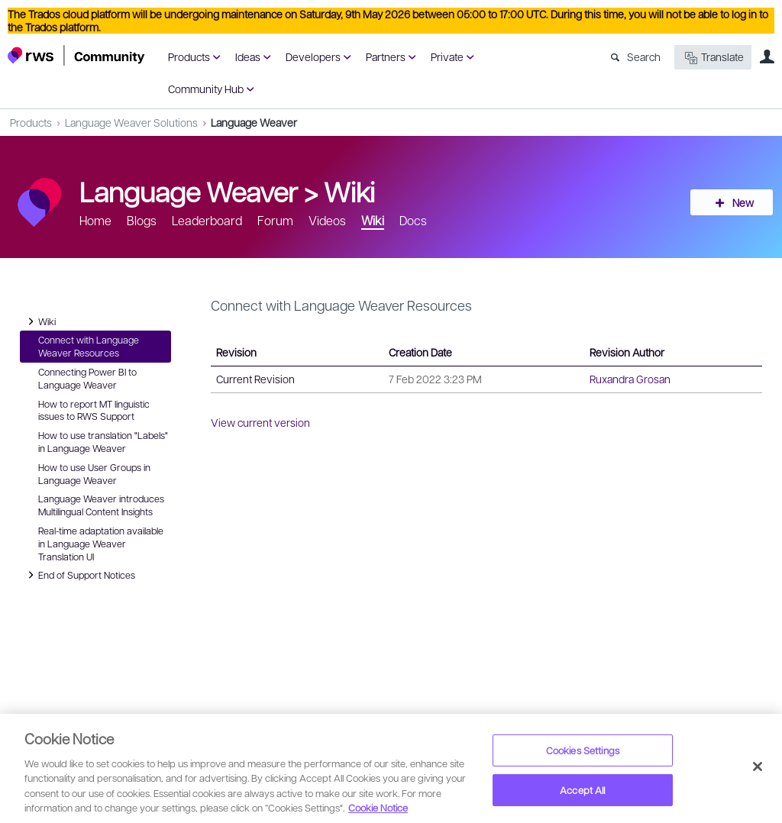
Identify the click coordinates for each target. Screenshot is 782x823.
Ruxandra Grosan (630, 379)
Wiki (349, 190)
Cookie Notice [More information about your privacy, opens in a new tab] (378, 807)
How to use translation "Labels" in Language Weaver (103, 441)
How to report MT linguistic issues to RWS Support (94, 410)
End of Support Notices (79, 575)
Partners (386, 56)
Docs (413, 220)
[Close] (757, 766)
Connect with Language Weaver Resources (88, 346)
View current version (260, 422)
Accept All (582, 789)
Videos (327, 220)
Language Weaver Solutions (131, 122)
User (766, 56)
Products (189, 56)
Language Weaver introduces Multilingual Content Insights (101, 505)
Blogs (142, 220)
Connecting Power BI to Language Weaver (87, 378)
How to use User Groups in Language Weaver (94, 473)
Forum (275, 220)
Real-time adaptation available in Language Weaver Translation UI (100, 543)
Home (95, 220)
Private (447, 56)
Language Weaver (254, 122)
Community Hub (206, 88)
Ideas (247, 56)
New (740, 202)
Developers (313, 56)
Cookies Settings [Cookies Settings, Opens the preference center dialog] (582, 750)
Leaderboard (207, 220)
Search (644, 56)
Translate (713, 57)
